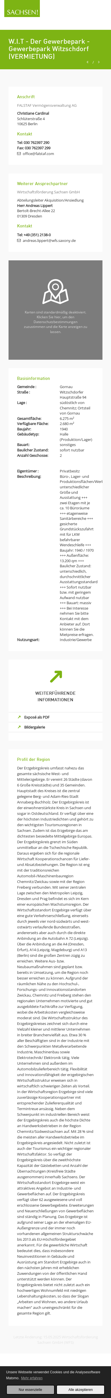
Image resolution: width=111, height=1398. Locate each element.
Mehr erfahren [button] (31, 1378)
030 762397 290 (36, 142)
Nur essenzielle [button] (30, 1390)
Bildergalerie (34, 727)
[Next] (98, 62)
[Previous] (87, 62)
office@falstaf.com (38, 153)
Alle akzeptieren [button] (81, 1390)
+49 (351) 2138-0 (37, 234)
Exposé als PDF (37, 717)
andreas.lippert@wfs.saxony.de (49, 240)
